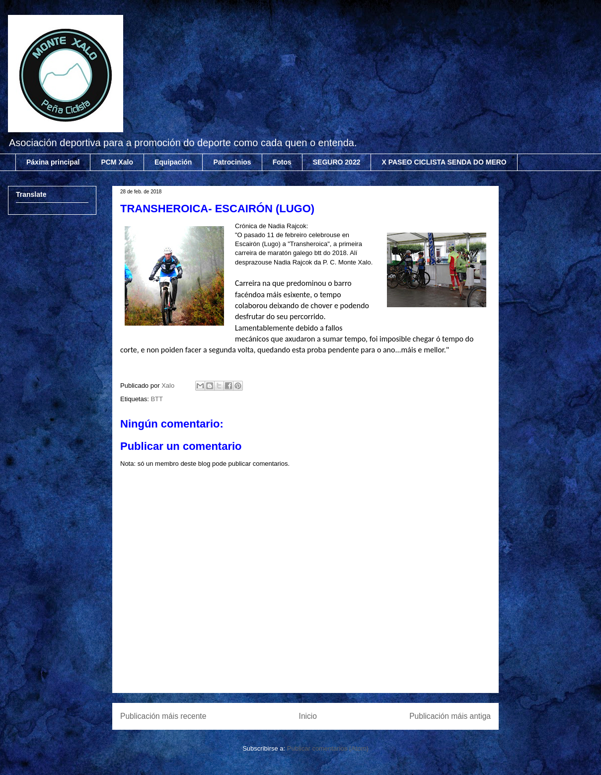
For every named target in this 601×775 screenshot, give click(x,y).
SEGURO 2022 (337, 162)
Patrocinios (232, 162)
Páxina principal (52, 162)
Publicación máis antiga (450, 716)
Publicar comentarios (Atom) (328, 748)
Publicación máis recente (163, 716)
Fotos (282, 162)
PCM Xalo (117, 162)
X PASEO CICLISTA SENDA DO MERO (443, 162)
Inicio (308, 716)
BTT (156, 399)
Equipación (173, 162)
